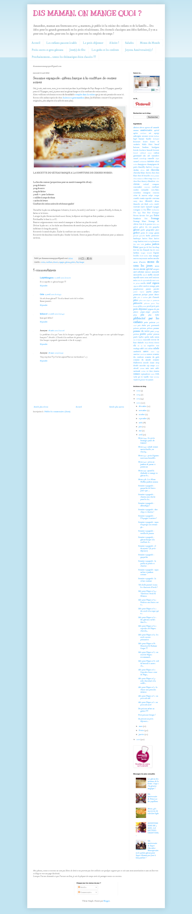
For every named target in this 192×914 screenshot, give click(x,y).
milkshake (141, 272)
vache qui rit (138, 377)
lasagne (143, 253)
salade (156, 348)
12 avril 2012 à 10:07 (62, 278)
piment (135, 312)
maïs (150, 256)
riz (134, 345)
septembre (143, 418)
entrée (156, 204)
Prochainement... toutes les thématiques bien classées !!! (64, 57)
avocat (151, 136)
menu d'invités (139, 262)
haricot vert (142, 241)
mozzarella (137, 274)
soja (148, 366)
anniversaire (146, 130)
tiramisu (156, 371)
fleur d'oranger (153, 213)
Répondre (44, 285)
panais (148, 289)
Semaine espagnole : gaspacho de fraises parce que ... (147, 488)
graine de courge (147, 233)
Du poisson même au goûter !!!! (146, 709)
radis (152, 337)
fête (149, 209)
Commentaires (85, 892)
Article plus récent (41, 407)
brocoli (150, 150)
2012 (138, 403)
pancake (156, 289)
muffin (150, 274)
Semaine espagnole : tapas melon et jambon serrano (148, 572)
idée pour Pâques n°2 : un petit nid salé (148, 697)
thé (147, 371)
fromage (155, 218)
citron (136, 184)
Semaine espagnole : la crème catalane (147, 579)
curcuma (155, 198)
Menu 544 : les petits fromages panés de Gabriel (146, 440)
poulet (143, 334)
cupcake (148, 198)
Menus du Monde (150, 43)
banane (141, 139)
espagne (61, 262)
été (142, 210)
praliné (149, 334)
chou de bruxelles (144, 176)
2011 (138, 739)
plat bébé (153, 315)
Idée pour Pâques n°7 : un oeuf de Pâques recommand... (148, 654)
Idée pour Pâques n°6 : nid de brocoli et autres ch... (148, 663)
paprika (148, 292)
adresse (142, 127)
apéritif (156, 130)
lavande (149, 253)
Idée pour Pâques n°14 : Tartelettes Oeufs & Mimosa (147, 593)
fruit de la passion (145, 224)
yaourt (150, 379)
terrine (143, 371)
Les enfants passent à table (61, 43)
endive (151, 204)
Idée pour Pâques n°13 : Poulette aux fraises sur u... (148, 602)
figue (139, 213)
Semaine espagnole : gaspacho (146, 555)
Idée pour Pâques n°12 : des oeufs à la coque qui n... (148, 611)
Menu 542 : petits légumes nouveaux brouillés (148, 456)
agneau (147, 127)
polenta (149, 328)
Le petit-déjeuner (93, 43)
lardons (136, 253)
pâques (156, 291)
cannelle (151, 158)
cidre (157, 181)
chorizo (148, 173)
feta (145, 210)
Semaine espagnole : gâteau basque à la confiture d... (146, 539)
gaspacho (156, 227)
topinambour (145, 374)
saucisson (143, 354)
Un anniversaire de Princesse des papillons (153, 798)
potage (157, 331)
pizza (135, 315)
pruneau (156, 334)
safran (150, 349)
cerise (43, 262)
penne (144, 306)
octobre (142, 414)
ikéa (134, 244)
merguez (156, 269)
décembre (143, 406)
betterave (137, 141)
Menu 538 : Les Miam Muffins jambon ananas (148, 480)
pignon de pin (153, 309)
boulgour (155, 147)
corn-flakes (155, 190)
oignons (136, 286)
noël (150, 277)
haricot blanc (147, 238)
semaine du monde (142, 360)
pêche (140, 306)
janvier (142, 734)
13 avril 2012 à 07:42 (53, 294)
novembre (143, 410)
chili (147, 170)
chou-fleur (137, 181)
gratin (156, 233)
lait (138, 250)
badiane (156, 136)
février (141, 730)
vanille (146, 377)
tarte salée (154, 368)
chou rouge (148, 179)
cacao (150, 153)
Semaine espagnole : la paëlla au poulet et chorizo (147, 563)
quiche (147, 337)
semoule (146, 363)
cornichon (137, 193)
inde (138, 244)
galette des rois (145, 227)
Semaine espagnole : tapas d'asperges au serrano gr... (148, 524)
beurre (145, 142)
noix (135, 280)
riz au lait (142, 346)
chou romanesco (138, 179)
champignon (142, 164)
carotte (150, 161)
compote (155, 184)
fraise (156, 215)
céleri (157, 161)
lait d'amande (145, 250)
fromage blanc (139, 221)
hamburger (137, 238)
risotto (156, 343)
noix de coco (151, 280)
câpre (157, 159)
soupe (152, 365)
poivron (143, 328)
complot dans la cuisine (85, 94)
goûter (73, 262)
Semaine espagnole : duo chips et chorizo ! (148, 510)
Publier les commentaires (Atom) (57, 411)
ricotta (151, 343)
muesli (145, 275)
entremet (136, 207)
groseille (142, 236)
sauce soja (155, 352)
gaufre (143, 230)
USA (157, 374)
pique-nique (145, 312)
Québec (141, 337)
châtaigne (156, 167)
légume (156, 253)
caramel (136, 161)
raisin (157, 337)
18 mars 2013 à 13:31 (55, 353)
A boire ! (114, 43)
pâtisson (147, 303)
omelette (146, 286)
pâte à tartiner (143, 297)
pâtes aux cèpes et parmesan (149, 300)
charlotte (149, 167)
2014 (138, 394)
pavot (153, 303)
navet (142, 277)
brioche (136, 150)
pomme (156, 328)
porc (152, 331)
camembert (155, 156)
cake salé (146, 156)
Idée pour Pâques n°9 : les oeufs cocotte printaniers (148, 637)
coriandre (145, 190)
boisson (136, 147)
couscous (156, 193)
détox (157, 201)
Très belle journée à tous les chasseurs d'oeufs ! (148, 586)
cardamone (143, 162)
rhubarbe (141, 343)
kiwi (134, 250)
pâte (135, 297)
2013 (138, 398)
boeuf (157, 144)
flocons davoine (139, 216)
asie (150, 133)
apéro (135, 133)
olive (141, 286)
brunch (135, 153)
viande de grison (139, 380)
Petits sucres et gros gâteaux (47, 50)
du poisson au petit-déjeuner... (146, 720)
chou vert (156, 179)
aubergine (137, 136)
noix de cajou (141, 281)
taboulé (136, 368)
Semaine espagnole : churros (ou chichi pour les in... (146, 497)
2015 (138, 390)
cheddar (136, 170)
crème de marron (140, 195)
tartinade (136, 371)
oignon (155, 283)
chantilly (141, 167)
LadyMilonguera (46, 278)
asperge (156, 133)
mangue (156, 255)
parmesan (137, 294)
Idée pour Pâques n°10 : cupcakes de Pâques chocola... (147, 628)
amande (156, 127)
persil (149, 306)
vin (146, 380)
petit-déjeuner (140, 309)
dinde (146, 204)
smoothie (142, 366)
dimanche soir (138, 204)
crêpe (151, 195)
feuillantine (155, 210)
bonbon (146, 147)
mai (140, 430)
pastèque (145, 295)
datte (141, 201)
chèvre (142, 170)
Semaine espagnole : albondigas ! (146, 504)
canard (135, 158)
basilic (148, 139)
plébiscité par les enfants (146, 320)
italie (142, 244)
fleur (144, 213)
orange (152, 286)
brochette (142, 150)
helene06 (43, 314)
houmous (156, 241)
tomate (136, 373)
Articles (82, 887)
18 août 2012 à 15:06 (56, 330)
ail (151, 127)
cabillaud (143, 153)
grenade (136, 236)
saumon (149, 354)
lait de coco (154, 250)
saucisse (136, 354)
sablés (146, 349)
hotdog (150, 242)
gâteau (67, 262)
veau (151, 377)
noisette (156, 277)
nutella (143, 283)
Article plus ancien (116, 407)
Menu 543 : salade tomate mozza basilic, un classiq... (148, 449)
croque (156, 195)
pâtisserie (137, 303)
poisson (136, 328)
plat (142, 314)
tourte (153, 374)
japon (141, 247)
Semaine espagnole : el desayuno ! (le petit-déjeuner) (147, 548)
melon (150, 258)
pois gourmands (153, 325)
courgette (147, 192)
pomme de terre (141, 331)
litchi (141, 256)
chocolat (155, 170)
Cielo (42, 294)
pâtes (135, 300)
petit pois (155, 306)
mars (141, 726)
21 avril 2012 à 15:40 (56, 314)
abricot (136, 127)
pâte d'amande (154, 297)
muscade (156, 275)
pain (157, 286)
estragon (136, 210)
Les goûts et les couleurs (105, 50)
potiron (136, 334)
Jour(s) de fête (77, 50)
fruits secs (156, 224)
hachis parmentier (152, 236)
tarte (147, 368)
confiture (49, 262)
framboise (137, 218)
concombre (137, 187)
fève (134, 213)
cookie (136, 190)
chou (153, 173)
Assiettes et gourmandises (73, 97)
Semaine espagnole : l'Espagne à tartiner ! (147, 517)
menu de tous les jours (146, 264)
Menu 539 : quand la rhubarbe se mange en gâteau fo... (148, 473)
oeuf (149, 283)
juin (140, 426)
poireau (152, 322)
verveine (156, 377)
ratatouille (147, 340)
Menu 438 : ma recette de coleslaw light (153, 811)
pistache (156, 312)
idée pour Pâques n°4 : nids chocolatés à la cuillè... (147, 681)
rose (157, 346)
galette (135, 227)
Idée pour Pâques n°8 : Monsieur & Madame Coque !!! (147, 646)
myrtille (136, 277)
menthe (156, 258)
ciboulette (151, 181)
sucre (157, 366)
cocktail (146, 184)
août (141, 422)
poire (146, 322)
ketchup (156, 247)
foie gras (149, 216)
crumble (136, 198)
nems (146, 278)
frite (146, 219)
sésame (152, 363)
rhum (146, 343)
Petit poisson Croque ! (147, 715)
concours (147, 187)
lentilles (136, 256)
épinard (149, 207)
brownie (156, 150)
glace (157, 230)
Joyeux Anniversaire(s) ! (139, 50)
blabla (144, 144)
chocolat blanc (139, 173)
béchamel (156, 139)
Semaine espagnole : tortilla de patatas (146, 532)
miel (135, 272)
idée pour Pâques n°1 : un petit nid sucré (148, 703)
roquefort (150, 346)
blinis (150, 144)
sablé (142, 348)
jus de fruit (148, 247)
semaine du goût (152, 357)
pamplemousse (138, 289)
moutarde (155, 272)
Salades (129, 43)
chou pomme (155, 176)
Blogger (106, 901)
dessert (55, 262)
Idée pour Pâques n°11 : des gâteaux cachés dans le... (147, 620)
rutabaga (136, 349)
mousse (148, 272)
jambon (148, 244)
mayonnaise (143, 258)
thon (151, 371)
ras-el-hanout (138, 340)
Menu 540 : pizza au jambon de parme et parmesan (147, 464)
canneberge (143, 159)
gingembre (150, 230)
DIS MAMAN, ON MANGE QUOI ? (87, 13)
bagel (135, 139)
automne (145, 136)
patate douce (154, 294)
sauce (145, 351)
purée (135, 337)
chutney (144, 181)
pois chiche (142, 325)
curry (135, 201)
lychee (146, 256)
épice (143, 207)
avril (141, 434)
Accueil (36, 43)
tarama (142, 368)
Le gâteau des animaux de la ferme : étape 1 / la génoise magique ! (153, 784)
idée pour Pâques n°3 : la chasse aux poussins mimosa (147, 689)
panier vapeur (138, 292)
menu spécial (146, 269)
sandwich (137, 351)
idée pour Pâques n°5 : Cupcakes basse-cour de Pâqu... (147, 672)
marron (136, 258)
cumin (142, 198)
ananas (136, 130)
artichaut (143, 133)
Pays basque (80, 262)
